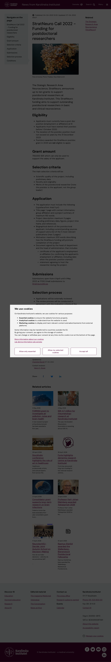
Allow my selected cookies (55, 351)
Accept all (83, 351)
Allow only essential (27, 351)
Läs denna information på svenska (28, 342)
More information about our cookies (29, 339)
